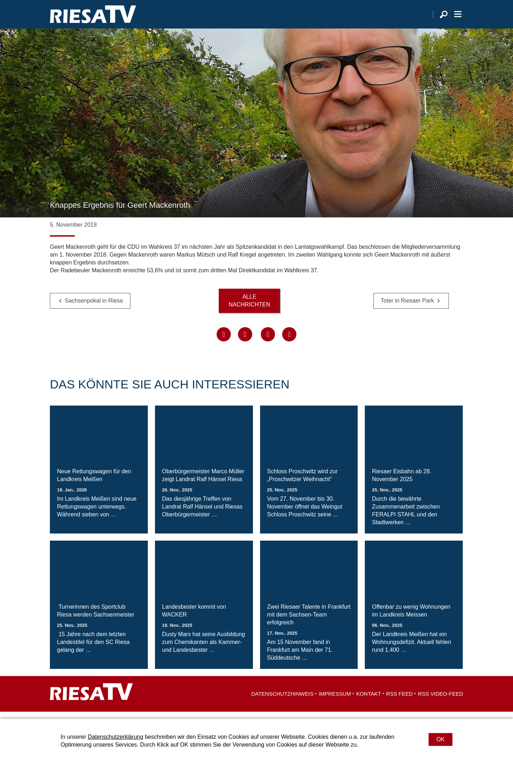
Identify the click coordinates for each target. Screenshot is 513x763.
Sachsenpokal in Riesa (94, 308)
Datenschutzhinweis (282, 701)
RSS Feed (399, 701)
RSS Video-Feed (440, 701)
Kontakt (368, 701)
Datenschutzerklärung (115, 737)
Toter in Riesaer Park (407, 308)
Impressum (334, 701)
